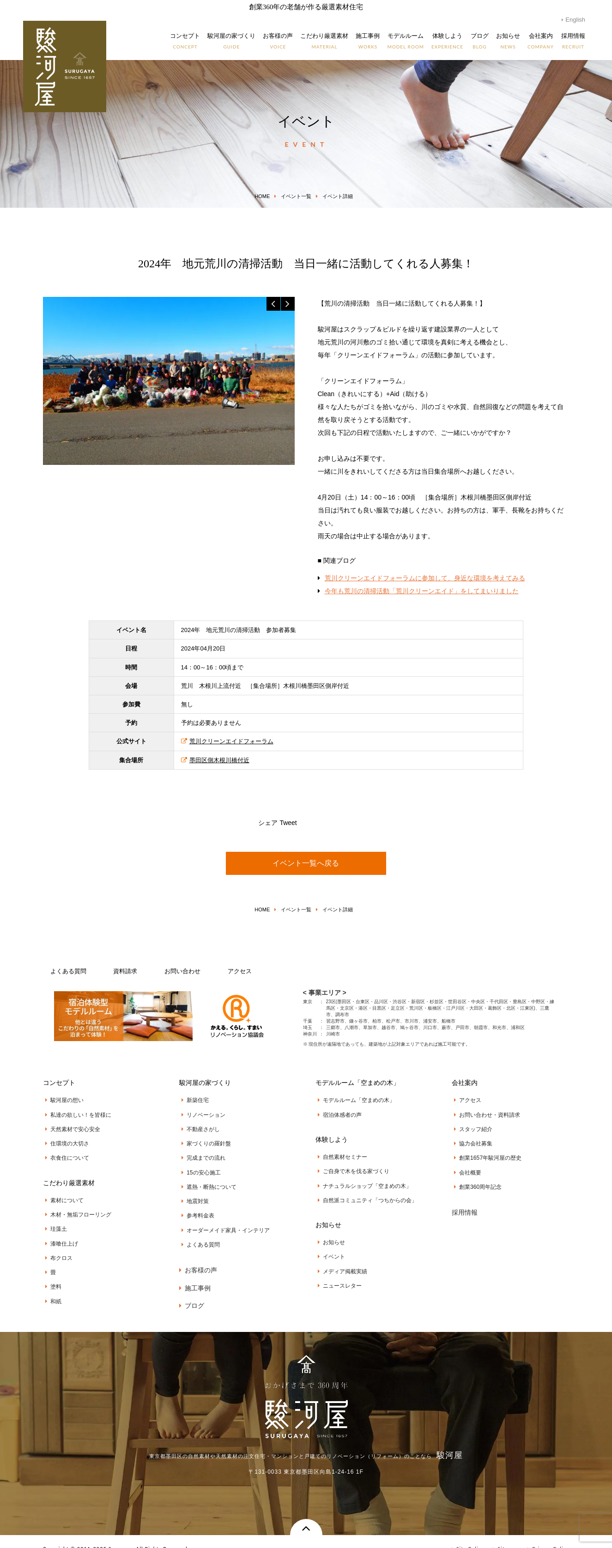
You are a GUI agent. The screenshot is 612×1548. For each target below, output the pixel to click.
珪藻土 (54, 1220)
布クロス (56, 1247)
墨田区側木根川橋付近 (215, 760)
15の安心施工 (198, 1166)
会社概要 (465, 1166)
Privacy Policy (548, 1534)
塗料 (51, 1274)
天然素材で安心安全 (70, 1126)
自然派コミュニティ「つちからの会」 (365, 1194)
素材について (62, 1194)
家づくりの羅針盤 (204, 1140)
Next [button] (288, 304)
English (575, 19)
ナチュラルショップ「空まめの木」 (362, 1181)
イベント (329, 1248)
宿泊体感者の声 (337, 1113)
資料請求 (125, 971)
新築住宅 (192, 1099)
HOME (262, 196)
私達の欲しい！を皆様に (76, 1113)
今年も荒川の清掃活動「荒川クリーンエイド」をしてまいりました (422, 591)
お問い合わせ (182, 971)
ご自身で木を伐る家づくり (351, 1167)
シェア (268, 822)
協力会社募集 (471, 1140)
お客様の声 (198, 1256)
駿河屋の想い (62, 1099)
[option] (169, 380)
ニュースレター (337, 1275)
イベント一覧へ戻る (306, 863)
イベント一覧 (296, 196)
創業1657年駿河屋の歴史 (485, 1153)
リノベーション (201, 1113)
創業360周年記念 (475, 1179)
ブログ (191, 1289)
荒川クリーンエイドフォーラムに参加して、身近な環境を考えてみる (425, 578)
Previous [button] (273, 304)
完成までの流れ (201, 1153)
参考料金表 (195, 1206)
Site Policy (468, 1534)
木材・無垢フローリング (76, 1207)
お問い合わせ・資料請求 (485, 1113)
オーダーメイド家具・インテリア (223, 1219)
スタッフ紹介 (471, 1126)
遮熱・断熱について (206, 1179)
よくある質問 (68, 971)
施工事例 (195, 1273)
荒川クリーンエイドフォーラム (227, 741)
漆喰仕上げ (59, 1234)
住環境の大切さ (65, 1140)
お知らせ (329, 1235)
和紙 (51, 1287)
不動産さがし (198, 1126)
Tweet (288, 822)
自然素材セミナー (340, 1154)
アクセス (240, 971)
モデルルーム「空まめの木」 (354, 1099)
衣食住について (65, 1153)
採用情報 (465, 1203)
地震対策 (192, 1193)
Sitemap (506, 1534)
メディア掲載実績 (340, 1262)
